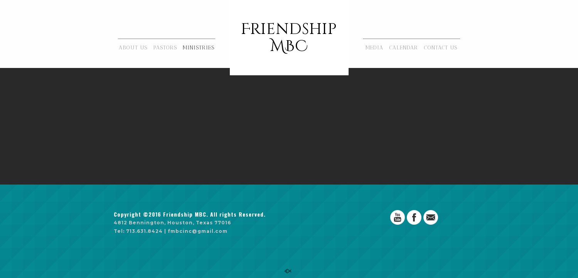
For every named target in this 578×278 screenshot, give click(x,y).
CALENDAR (403, 47)
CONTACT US (440, 47)
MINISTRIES (198, 47)
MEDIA (374, 47)
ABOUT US (133, 47)
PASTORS (165, 47)
